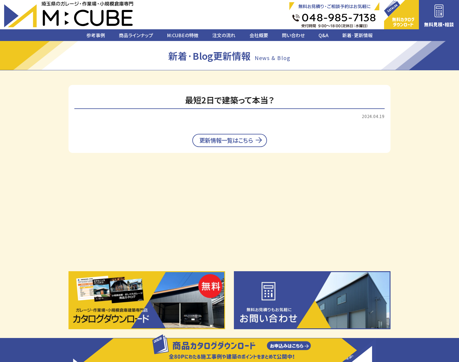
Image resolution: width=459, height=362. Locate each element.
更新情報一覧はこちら (226, 143)
